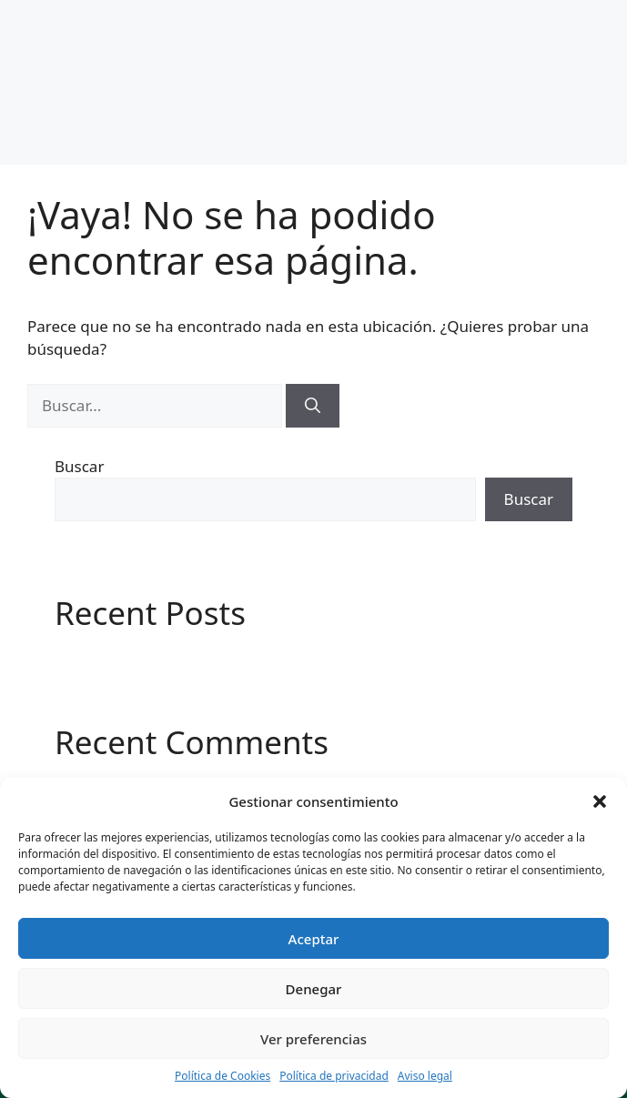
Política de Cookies (222, 1075)
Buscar (79, 466)
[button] (600, 801)
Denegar (314, 989)
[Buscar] (312, 406)
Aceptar (313, 939)
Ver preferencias (313, 1039)
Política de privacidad (334, 1075)
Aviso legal (425, 1075)
